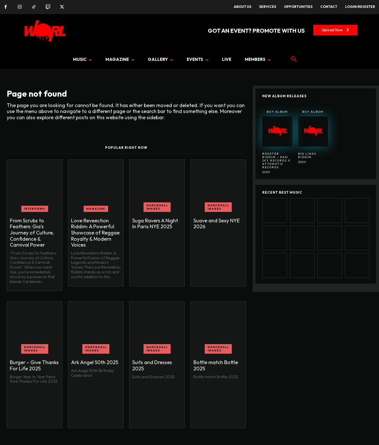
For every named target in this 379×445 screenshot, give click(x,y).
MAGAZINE (95, 209)
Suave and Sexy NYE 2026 (216, 223)
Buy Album (277, 112)
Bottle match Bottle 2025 (215, 365)
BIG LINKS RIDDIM (307, 155)
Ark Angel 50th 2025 (94, 362)
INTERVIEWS (34, 209)
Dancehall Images (157, 207)
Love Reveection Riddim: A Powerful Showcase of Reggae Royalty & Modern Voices (95, 232)
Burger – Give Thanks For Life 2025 (34, 365)
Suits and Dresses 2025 (152, 365)
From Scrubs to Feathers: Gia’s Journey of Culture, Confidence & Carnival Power (32, 232)
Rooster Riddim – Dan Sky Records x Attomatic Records (276, 160)
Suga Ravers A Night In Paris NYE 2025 (155, 223)
